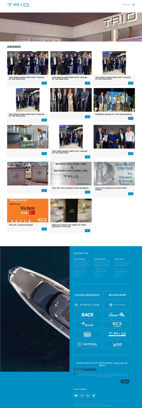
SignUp (125, 381)
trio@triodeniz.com (79, 271)
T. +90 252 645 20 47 (120, 269)
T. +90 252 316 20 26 (100, 269)
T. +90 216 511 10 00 (79, 269)
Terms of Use (77, 405)
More (44, 83)
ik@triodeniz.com (79, 273)
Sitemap (109, 405)
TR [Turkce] (124, 5)
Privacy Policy (87, 405)
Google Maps (77, 276)
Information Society (99, 405)
